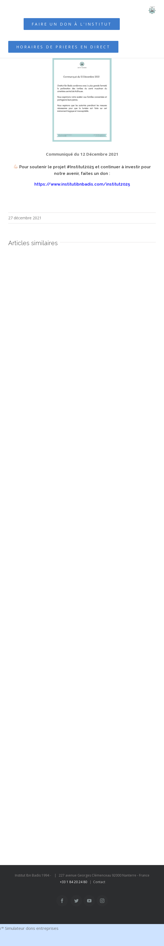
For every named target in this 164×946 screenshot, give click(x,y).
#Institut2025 (80, 166)
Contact (99, 882)
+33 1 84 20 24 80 (73, 882)
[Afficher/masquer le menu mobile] (153, 8)
